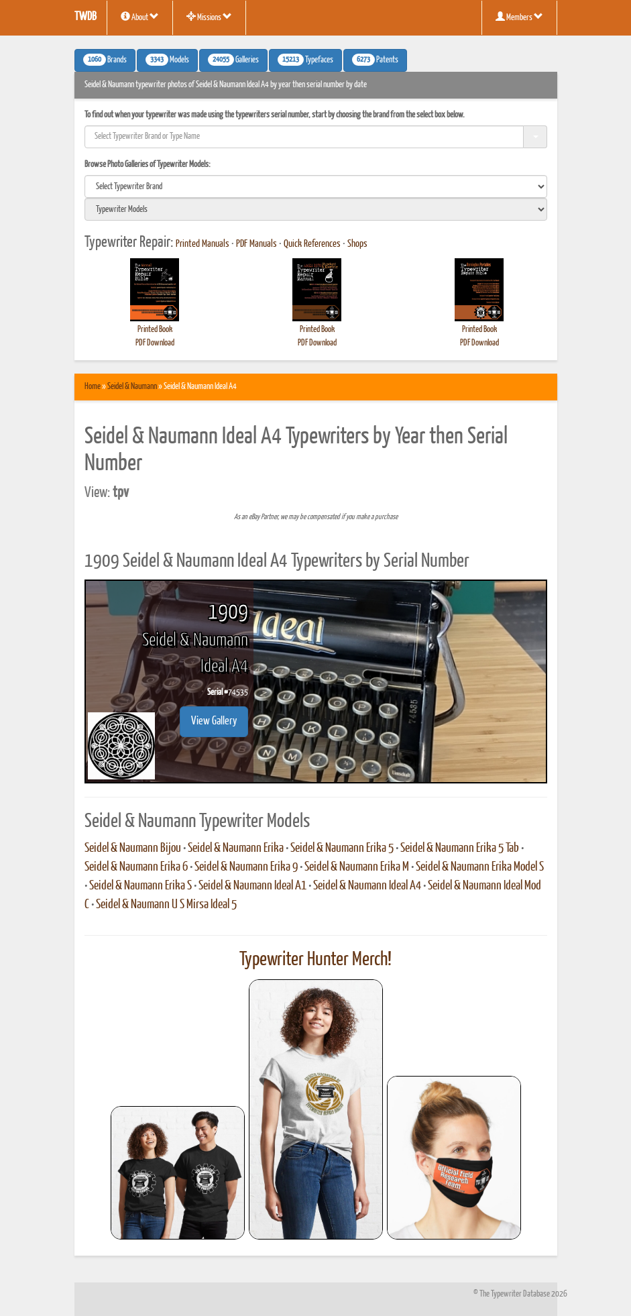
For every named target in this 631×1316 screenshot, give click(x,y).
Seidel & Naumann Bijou (132, 848)
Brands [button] (105, 60)
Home (92, 386)
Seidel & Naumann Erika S (140, 886)
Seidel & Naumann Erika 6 (136, 867)
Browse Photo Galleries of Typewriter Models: (147, 164)
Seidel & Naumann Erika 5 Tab (459, 848)
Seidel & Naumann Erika (236, 848)
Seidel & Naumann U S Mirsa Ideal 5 (166, 905)
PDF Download (154, 343)
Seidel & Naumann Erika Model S (480, 867)
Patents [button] (375, 60)
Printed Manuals (202, 244)
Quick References (312, 244)
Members (519, 16)
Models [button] (167, 60)
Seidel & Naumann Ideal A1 (252, 886)
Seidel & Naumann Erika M (356, 867)
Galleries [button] (233, 60)
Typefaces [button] (305, 60)
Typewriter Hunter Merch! (315, 959)
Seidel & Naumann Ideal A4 (367, 886)
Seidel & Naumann (132, 386)
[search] (315, 186)
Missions (209, 16)
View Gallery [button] (214, 721)
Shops (357, 244)
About (140, 16)
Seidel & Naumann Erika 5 (342, 848)
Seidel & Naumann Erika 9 (246, 867)
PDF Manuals (256, 244)
